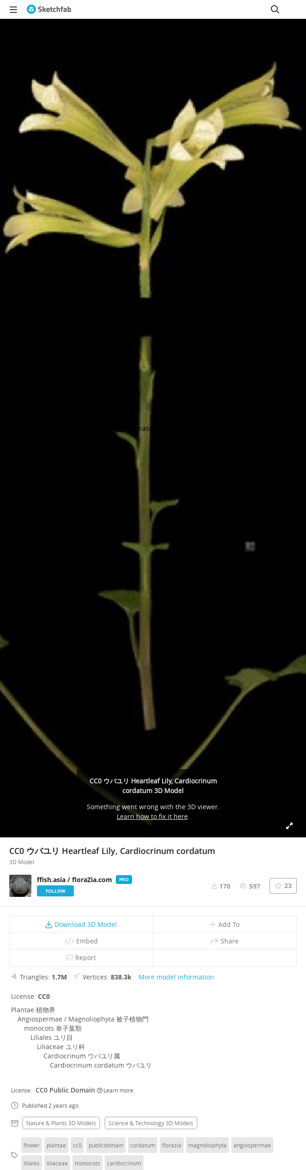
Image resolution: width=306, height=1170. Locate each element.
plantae (56, 1145)
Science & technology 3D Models (150, 1123)
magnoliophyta (207, 1145)
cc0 (77, 1145)
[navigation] (13, 9)
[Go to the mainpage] (49, 9)
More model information (176, 977)
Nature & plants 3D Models (61, 1123)
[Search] (275, 9)
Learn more (115, 1090)
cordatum (142, 1145)
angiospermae (252, 1145)
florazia (171, 1145)
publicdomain (106, 1145)
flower (32, 1145)
